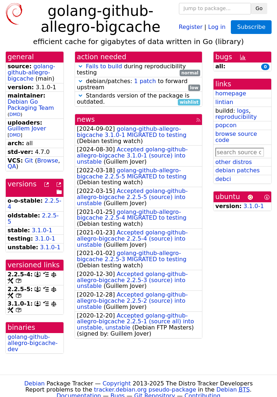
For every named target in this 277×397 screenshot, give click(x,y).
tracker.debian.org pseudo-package (145, 389)
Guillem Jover (27, 128)
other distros (233, 162)
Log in (216, 26)
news (86, 119)
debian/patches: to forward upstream (138, 84)
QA (12, 166)
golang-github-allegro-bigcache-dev (33, 343)
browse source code (236, 136)
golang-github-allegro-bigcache (31, 72)
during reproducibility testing (138, 70)
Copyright (116, 383)
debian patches (237, 170)
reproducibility (236, 116)
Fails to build (104, 66)
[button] (80, 66)
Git (29, 160)
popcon (226, 125)
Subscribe (251, 26)
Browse (47, 160)
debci (223, 179)
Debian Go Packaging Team (31, 104)
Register (191, 26)
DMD (15, 114)
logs (243, 110)
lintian (224, 102)
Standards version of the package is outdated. (138, 99)
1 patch (145, 81)
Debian (34, 383)
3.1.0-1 (42, 230)
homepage (230, 93)
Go (259, 8)
